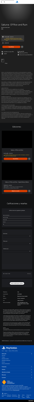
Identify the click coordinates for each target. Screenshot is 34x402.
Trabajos (3, 357)
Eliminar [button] (29, 273)
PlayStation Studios (5, 358)
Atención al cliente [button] (17, 372)
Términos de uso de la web (14, 395)
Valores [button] (17, 369)
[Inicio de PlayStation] (17, 2)
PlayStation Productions (6, 360)
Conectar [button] (17, 377)
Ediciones (5, 233)
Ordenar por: (6, 248)
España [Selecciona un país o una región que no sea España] (5, 393)
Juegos (6, 350)
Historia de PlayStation (6, 363)
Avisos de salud (6, 328)
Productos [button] (17, 366)
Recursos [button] (17, 374)
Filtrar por (5, 241)
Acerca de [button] (17, 353)
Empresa (3, 362)
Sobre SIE (3, 355)
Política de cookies (23, 396)
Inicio (3, 350)
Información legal (4, 395)
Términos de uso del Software (28, 396)
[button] (17, 283)
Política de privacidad (9, 395)
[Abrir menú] (1, 2)
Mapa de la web (19, 396)
